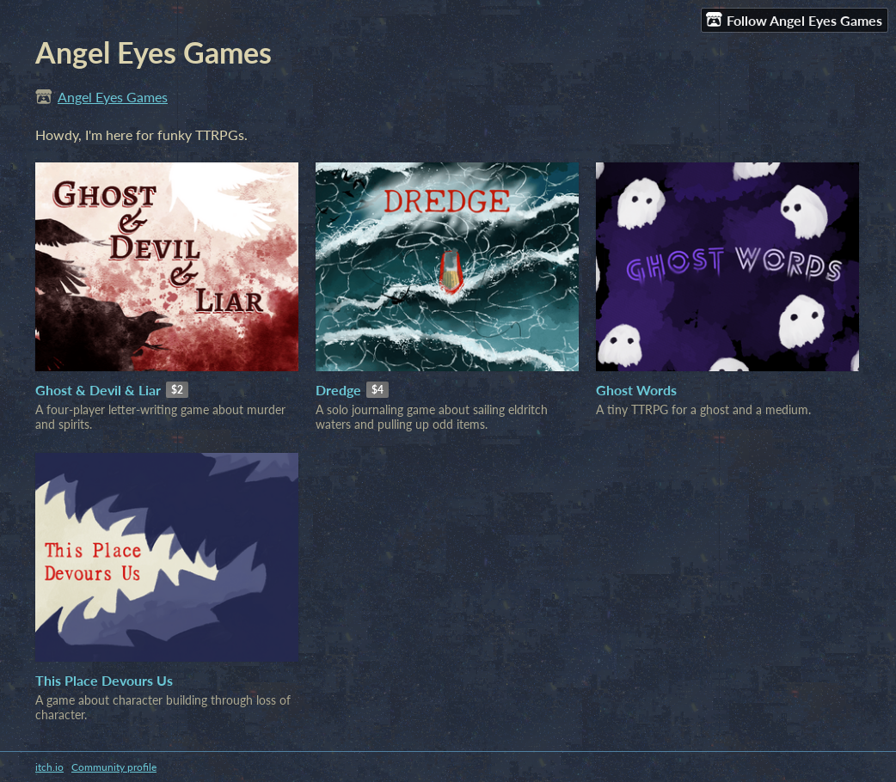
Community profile (113, 767)
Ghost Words (636, 390)
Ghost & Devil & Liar (98, 390)
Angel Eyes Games (113, 97)
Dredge (338, 390)
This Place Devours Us (104, 680)
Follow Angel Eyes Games (794, 19)
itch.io (49, 767)
